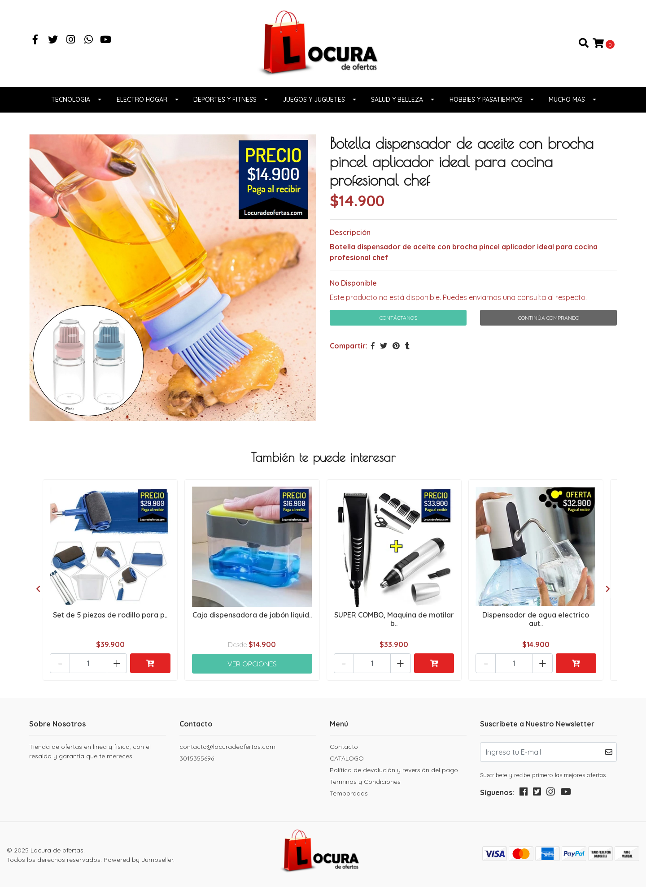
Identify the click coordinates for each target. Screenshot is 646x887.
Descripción (350, 232)
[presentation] (38, 588)
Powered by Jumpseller (138, 859)
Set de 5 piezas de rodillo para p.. (110, 614)
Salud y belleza (397, 100)
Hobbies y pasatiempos (486, 100)
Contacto (344, 746)
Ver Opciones (252, 661)
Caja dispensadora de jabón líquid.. (252, 614)
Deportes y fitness (225, 100)
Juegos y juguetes (314, 100)
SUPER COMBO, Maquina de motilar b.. (394, 619)
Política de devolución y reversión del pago (394, 769)
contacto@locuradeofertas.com (227, 746)
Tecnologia (70, 100)
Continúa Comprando (548, 317)
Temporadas (349, 793)
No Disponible (353, 282)
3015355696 (196, 758)
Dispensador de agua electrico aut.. (535, 619)
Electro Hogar (142, 100)
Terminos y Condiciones (365, 781)
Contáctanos (398, 317)
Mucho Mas (567, 100)
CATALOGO (347, 758)
